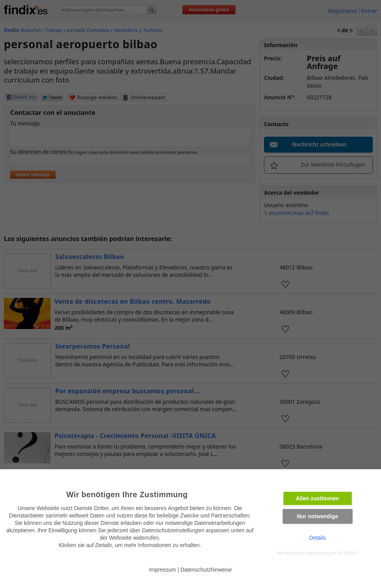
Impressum (162, 570)
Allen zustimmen (317, 498)
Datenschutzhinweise (206, 570)
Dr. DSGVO (347, 553)
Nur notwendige (317, 516)
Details (317, 538)
